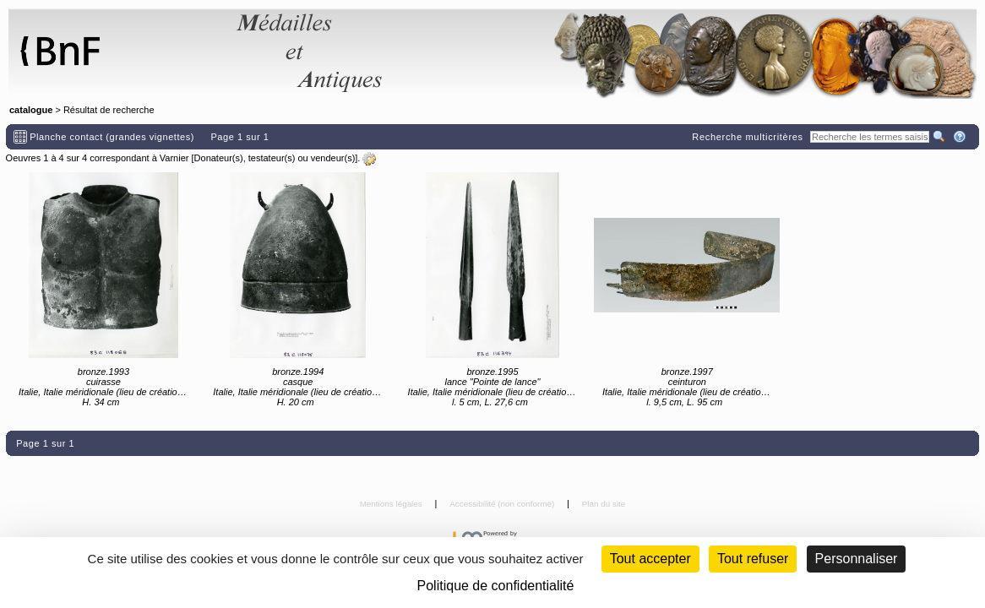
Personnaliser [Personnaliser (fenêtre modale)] (856, 558)
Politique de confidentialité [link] (495, 585)
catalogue (30, 110)
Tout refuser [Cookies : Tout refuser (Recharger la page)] (752, 558)
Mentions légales (392, 503)
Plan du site (604, 503)
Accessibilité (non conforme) (503, 503)
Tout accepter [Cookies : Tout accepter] (650, 558)
